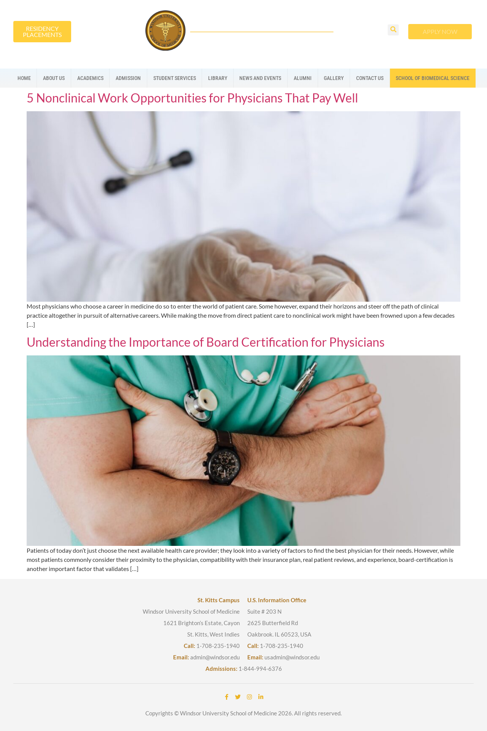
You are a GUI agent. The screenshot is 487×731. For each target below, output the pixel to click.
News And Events (260, 78)
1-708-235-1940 (218, 645)
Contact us (370, 78)
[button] (393, 29)
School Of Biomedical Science (432, 78)
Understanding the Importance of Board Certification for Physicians (206, 341)
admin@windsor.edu (215, 657)
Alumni (303, 78)
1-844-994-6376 (260, 668)
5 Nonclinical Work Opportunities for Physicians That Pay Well (192, 97)
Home (24, 78)
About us (54, 78)
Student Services (174, 78)
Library (217, 78)
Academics (90, 78)
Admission (128, 78)
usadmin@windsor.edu (292, 657)
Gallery (334, 78)
